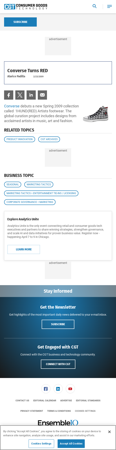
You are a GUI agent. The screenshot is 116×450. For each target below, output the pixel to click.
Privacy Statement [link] (31, 411)
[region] (58, 437)
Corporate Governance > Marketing (30, 202)
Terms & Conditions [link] (59, 411)
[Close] (109, 431)
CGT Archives (49, 139)
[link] (8, 95)
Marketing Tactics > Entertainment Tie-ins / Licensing (41, 193)
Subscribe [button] (58, 324)
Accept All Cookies (71, 443)
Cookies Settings (85, 411)
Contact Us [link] (22, 400)
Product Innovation (20, 139)
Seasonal (13, 184)
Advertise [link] (66, 400)
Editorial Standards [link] (88, 400)
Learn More (24, 249)
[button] (109, 6)
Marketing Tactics (39, 184)
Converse (12, 106)
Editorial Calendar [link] (44, 400)
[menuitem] (8, 95)
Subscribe (20, 22)
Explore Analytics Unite (23, 219)
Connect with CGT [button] (58, 364)
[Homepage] (25, 7)
